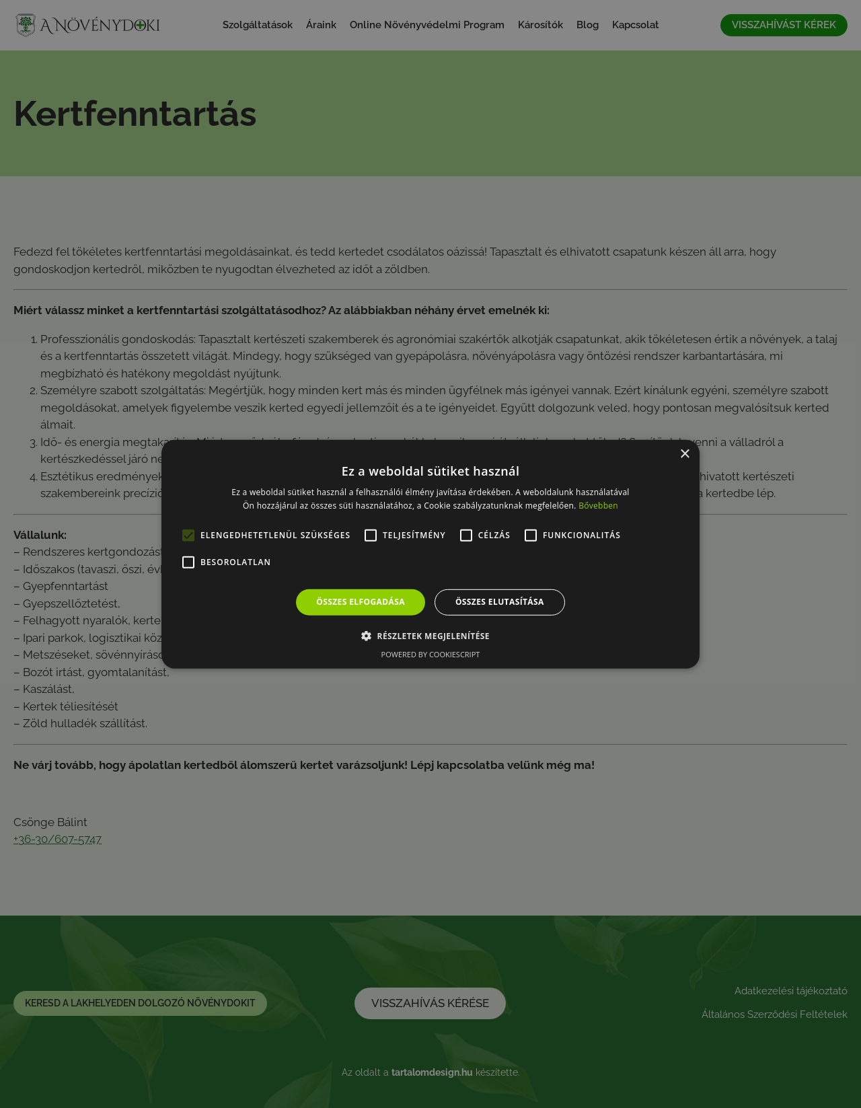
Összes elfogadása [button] (360, 601)
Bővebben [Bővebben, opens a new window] (598, 505)
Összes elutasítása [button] (499, 601)
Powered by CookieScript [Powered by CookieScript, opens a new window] (430, 654)
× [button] (684, 454)
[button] (430, 635)
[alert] (430, 554)
